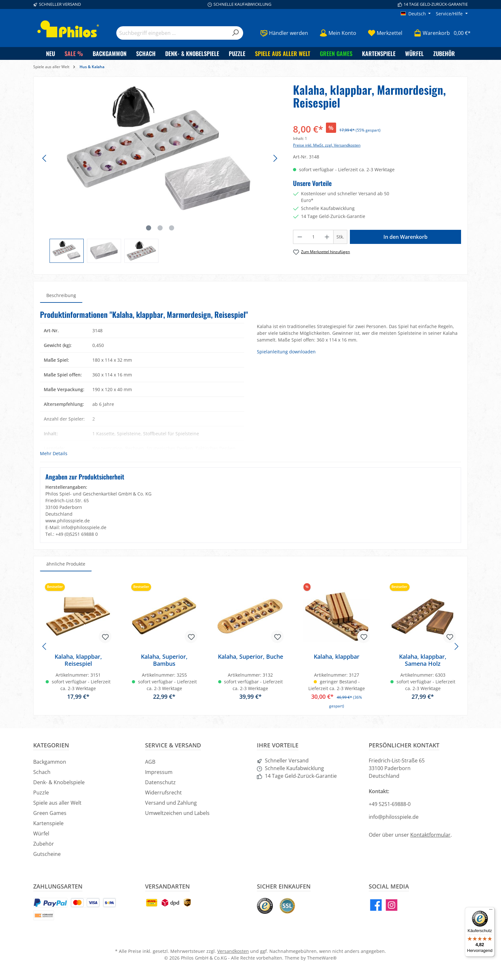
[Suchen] (235, 33)
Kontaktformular (430, 834)
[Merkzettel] (385, 33)
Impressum (159, 772)
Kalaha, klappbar (336, 656)
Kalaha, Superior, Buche (250, 656)
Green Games (49, 813)
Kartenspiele (48, 823)
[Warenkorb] (440, 33)
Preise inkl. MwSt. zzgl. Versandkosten (326, 145)
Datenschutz (160, 782)
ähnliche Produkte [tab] (65, 564)
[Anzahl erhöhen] (327, 237)
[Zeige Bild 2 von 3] (160, 227)
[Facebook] (376, 905)
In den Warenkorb (405, 236)
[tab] (61, 295)
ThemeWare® (322, 958)
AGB (150, 761)
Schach (41, 772)
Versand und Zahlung (171, 802)
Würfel (41, 833)
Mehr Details (53, 453)
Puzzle (41, 792)
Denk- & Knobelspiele (59, 782)
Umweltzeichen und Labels (177, 813)
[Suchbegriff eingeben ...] (172, 33)
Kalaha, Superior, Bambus (164, 660)
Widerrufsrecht (163, 792)
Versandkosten (233, 951)
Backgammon (49, 761)
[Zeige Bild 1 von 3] (148, 227)
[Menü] (491, 911)
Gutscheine (47, 853)
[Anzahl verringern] (299, 237)
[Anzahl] (313, 237)
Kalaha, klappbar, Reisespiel (78, 660)
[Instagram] (391, 905)
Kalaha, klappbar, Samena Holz (422, 660)
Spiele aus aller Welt (57, 802)
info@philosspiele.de (394, 816)
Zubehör (43, 843)
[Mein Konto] (337, 33)
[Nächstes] (275, 158)
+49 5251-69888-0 (390, 804)
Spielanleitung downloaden (286, 352)
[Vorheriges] (45, 158)
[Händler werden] (284, 33)
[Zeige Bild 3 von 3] (171, 227)
